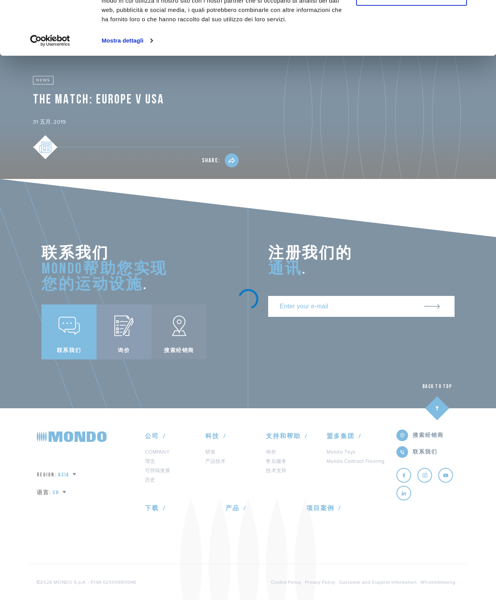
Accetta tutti (412, 19)
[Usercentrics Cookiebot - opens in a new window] (50, 87)
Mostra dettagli (122, 86)
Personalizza (411, 42)
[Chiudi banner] (484, 12)
